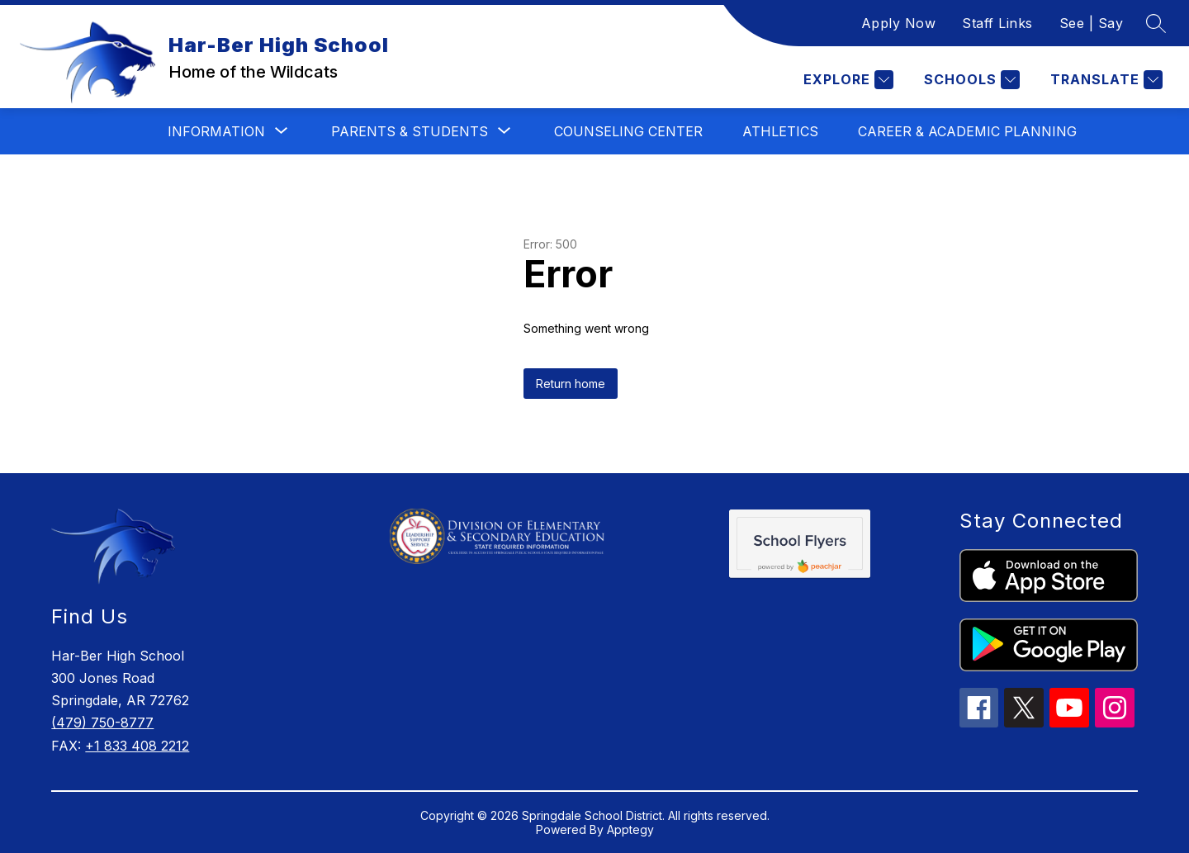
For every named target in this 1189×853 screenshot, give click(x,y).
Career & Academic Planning (967, 131)
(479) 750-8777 (102, 722)
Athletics (780, 131)
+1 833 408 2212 (137, 745)
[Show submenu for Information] (216, 131)
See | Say (1091, 23)
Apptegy (630, 829)
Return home (570, 384)
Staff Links (997, 23)
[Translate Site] (1104, 79)
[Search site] (1156, 23)
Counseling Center (628, 131)
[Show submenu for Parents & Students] (409, 131)
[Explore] (846, 79)
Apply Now (898, 23)
